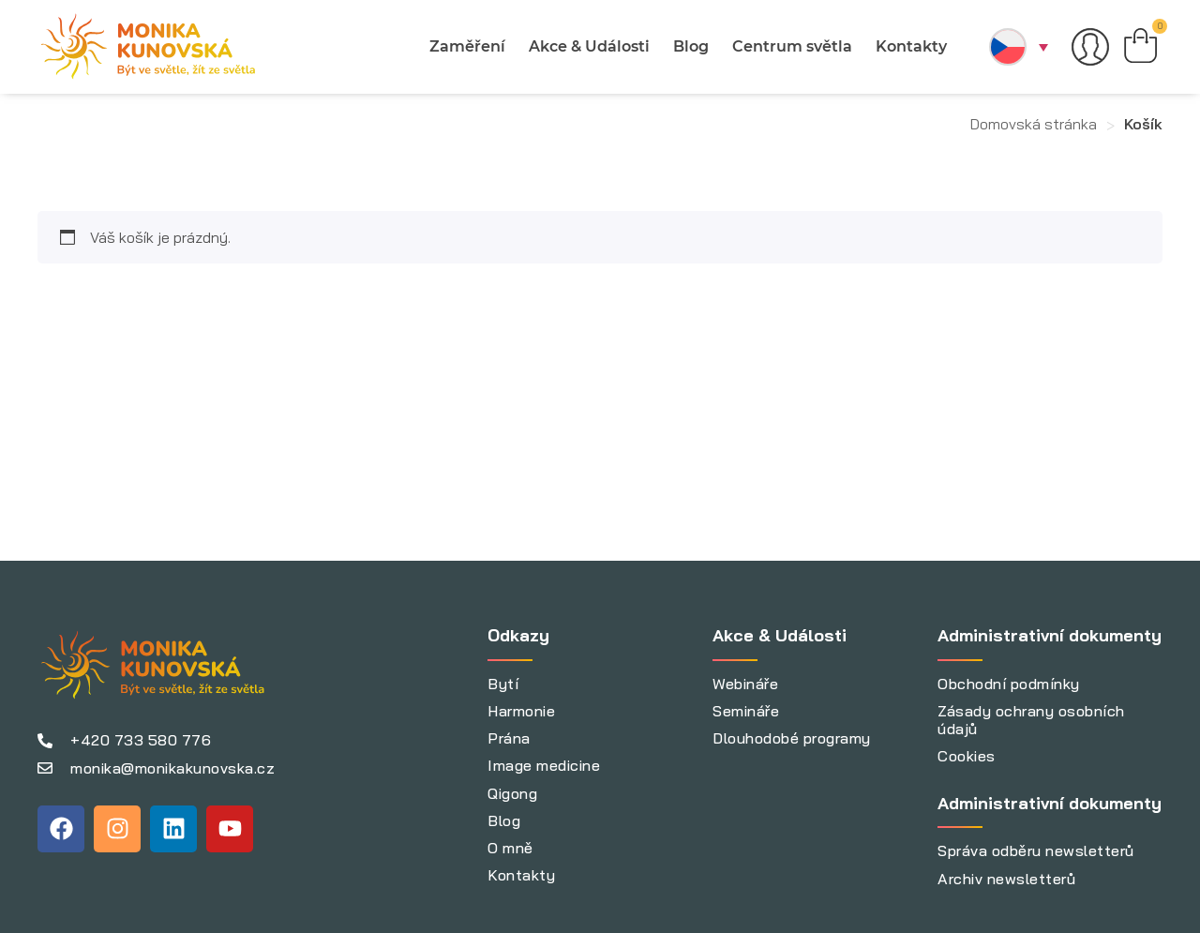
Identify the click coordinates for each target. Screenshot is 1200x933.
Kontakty (909, 46)
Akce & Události (587, 46)
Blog (689, 46)
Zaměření (465, 46)
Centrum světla (790, 46)
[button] (1016, 46)
